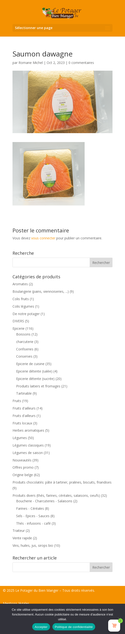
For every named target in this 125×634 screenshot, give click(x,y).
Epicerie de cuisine (30, 363)
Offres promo (23, 467)
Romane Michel (31, 62)
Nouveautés (21, 460)
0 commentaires (81, 62)
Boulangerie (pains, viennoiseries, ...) (40, 291)
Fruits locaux (22, 423)
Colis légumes (23, 306)
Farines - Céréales (30, 508)
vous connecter (43, 238)
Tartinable (24, 393)
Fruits (16, 400)
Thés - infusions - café (33, 523)
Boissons (23, 334)
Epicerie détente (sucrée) (35, 378)
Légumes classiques (28, 445)
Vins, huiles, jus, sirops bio (32, 545)
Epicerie (18, 328)
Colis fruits (20, 299)
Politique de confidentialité (74, 627)
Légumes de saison (27, 452)
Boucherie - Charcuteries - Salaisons (44, 501)
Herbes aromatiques (28, 430)
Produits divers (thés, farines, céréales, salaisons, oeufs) (56, 495)
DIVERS (18, 321)
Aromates (20, 284)
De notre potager (26, 313)
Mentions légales (16, 603)
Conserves (24, 356)
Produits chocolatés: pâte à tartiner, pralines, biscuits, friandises (62, 482)
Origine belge (22, 474)
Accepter (41, 627)
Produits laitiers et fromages (38, 386)
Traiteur (18, 530)
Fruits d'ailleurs (24, 408)
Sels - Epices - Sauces (33, 516)
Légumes (19, 437)
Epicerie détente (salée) (34, 371)
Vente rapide (22, 538)
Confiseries (24, 349)
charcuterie (24, 341)
